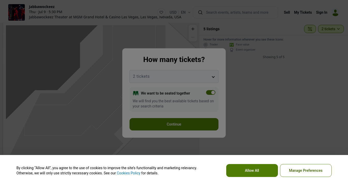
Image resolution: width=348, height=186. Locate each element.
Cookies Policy (128, 173)
